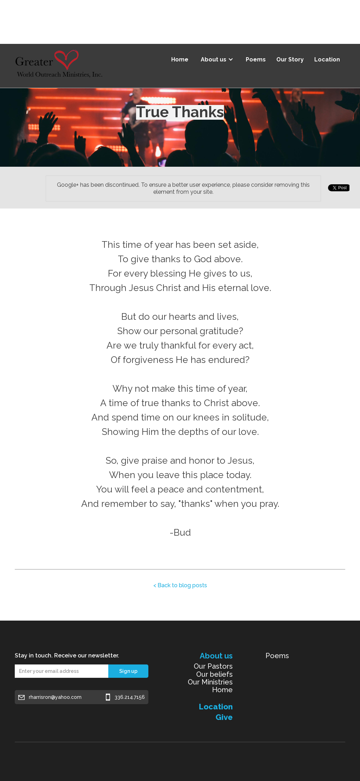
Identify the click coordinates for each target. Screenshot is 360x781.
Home (179, 59)
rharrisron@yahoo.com (55, 697)
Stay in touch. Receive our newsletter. (67, 655)
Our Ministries (210, 682)
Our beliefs (214, 674)
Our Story (290, 59)
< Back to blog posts (180, 585)
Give (224, 717)
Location (327, 59)
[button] (217, 57)
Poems (256, 59)
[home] (59, 66)
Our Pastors (213, 666)
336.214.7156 (130, 697)
